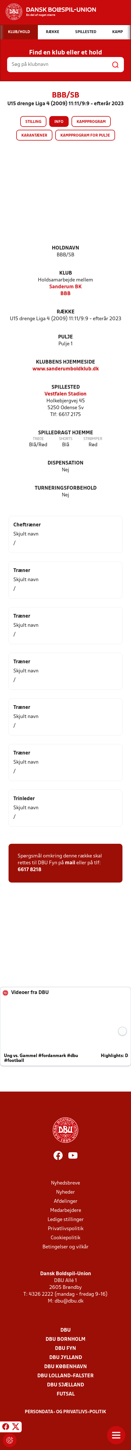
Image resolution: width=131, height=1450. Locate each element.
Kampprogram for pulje (85, 135)
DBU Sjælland (65, 1385)
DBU (65, 1330)
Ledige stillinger (66, 1219)
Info (59, 122)
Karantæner (34, 135)
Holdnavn (65, 248)
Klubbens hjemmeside (65, 362)
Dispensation (65, 463)
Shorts (65, 439)
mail (70, 863)
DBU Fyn (65, 1348)
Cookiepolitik (65, 1238)
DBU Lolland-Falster (65, 1376)
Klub (65, 273)
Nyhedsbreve (65, 1183)
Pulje (65, 337)
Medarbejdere (65, 1210)
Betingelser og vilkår (65, 1247)
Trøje (38, 439)
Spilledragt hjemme (65, 433)
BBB (65, 293)
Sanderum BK (65, 287)
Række (66, 312)
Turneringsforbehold (66, 488)
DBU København (65, 1366)
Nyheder (65, 1192)
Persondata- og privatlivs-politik (65, 1412)
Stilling (33, 122)
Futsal (66, 1394)
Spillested (66, 387)
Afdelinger (65, 1201)
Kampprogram (91, 122)
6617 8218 (29, 869)
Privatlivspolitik (65, 1228)
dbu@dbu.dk (69, 1301)
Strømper (92, 439)
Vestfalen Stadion (65, 394)
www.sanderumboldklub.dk (65, 369)
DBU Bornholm (65, 1339)
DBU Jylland (65, 1357)
